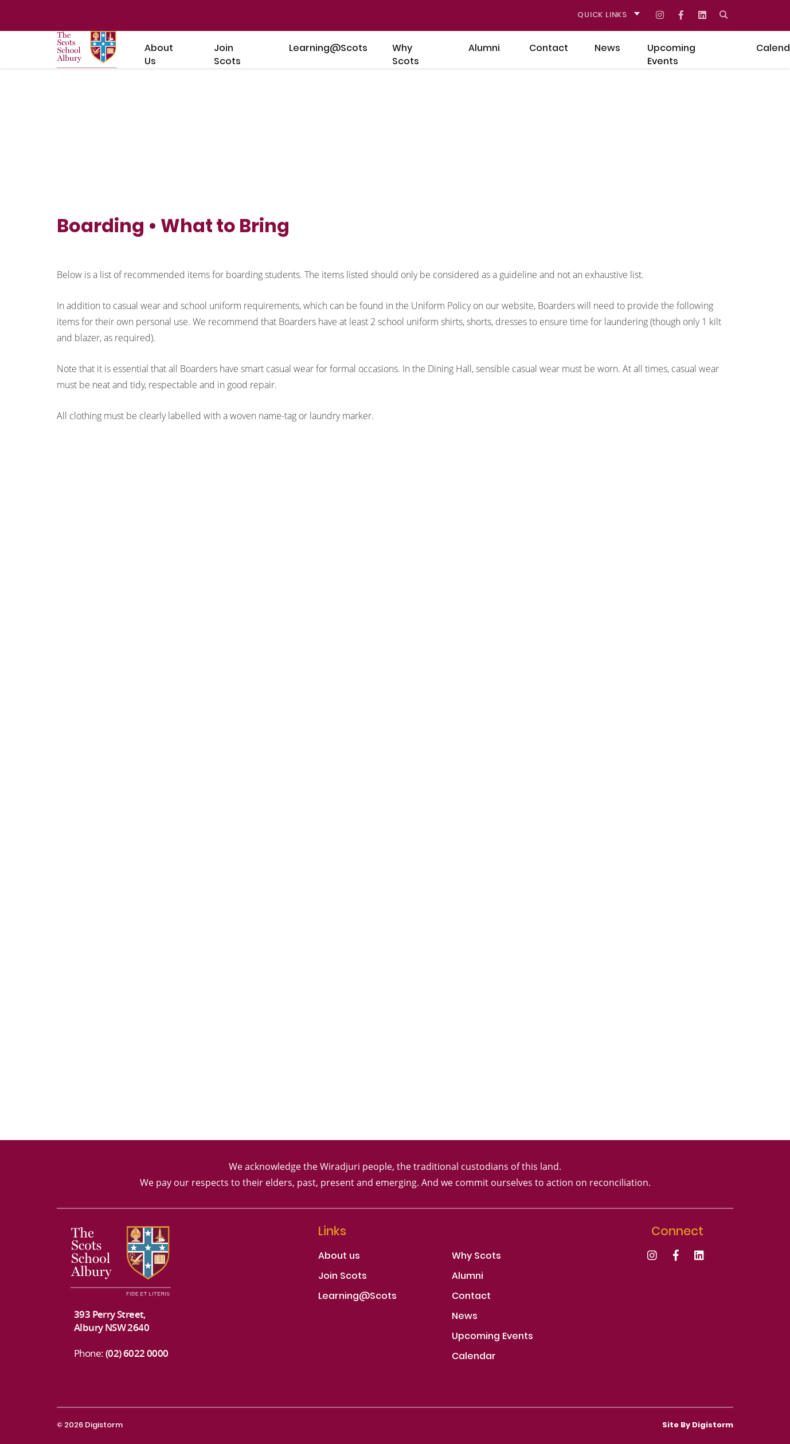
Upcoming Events (492, 1337)
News (465, 1317)
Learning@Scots (357, 1297)
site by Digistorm (697, 1425)
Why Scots (476, 1257)
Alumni (467, 1277)
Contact (471, 1297)
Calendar (474, 1357)
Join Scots (342, 1277)
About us (339, 1257)
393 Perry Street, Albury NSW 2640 (111, 1321)
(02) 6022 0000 (137, 1353)
